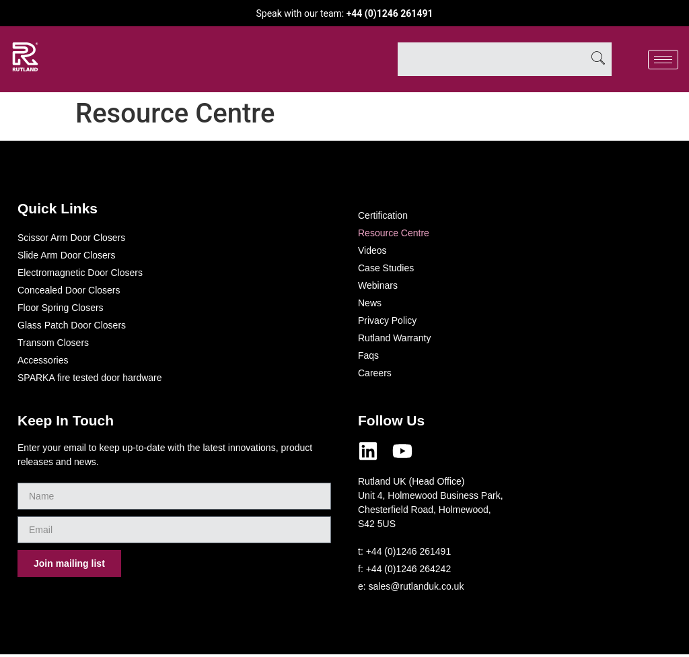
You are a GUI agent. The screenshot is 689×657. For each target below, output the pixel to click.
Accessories (42, 360)
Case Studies (386, 268)
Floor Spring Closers (60, 307)
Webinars (378, 285)
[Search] (598, 59)
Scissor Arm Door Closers (71, 237)
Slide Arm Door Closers (66, 255)
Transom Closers (53, 342)
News (370, 303)
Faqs (368, 355)
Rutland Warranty (394, 338)
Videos (372, 250)
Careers (375, 373)
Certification (383, 215)
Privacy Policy (387, 320)
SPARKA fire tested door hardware (89, 377)
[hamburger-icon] (663, 59)
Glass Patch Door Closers (71, 325)
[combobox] (491, 59)
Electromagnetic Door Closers (80, 272)
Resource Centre (393, 233)
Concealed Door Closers (68, 290)
